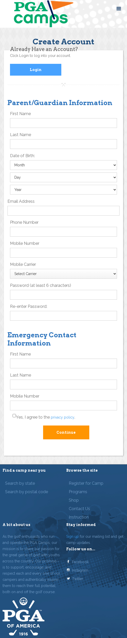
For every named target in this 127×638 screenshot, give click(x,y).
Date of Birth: (22, 155)
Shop (74, 500)
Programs (78, 491)
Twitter (77, 579)
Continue (66, 432)
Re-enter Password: (28, 306)
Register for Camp (86, 483)
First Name (20, 113)
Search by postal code (26, 491)
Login (36, 70)
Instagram (80, 570)
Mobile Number (24, 243)
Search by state (20, 483)
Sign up (72, 536)
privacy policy (62, 417)
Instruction (79, 517)
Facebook (80, 562)
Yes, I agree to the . (45, 417)
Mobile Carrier (23, 264)
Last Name (20, 134)
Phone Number (24, 222)
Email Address (21, 201)
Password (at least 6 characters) (40, 285)
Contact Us (79, 508)
